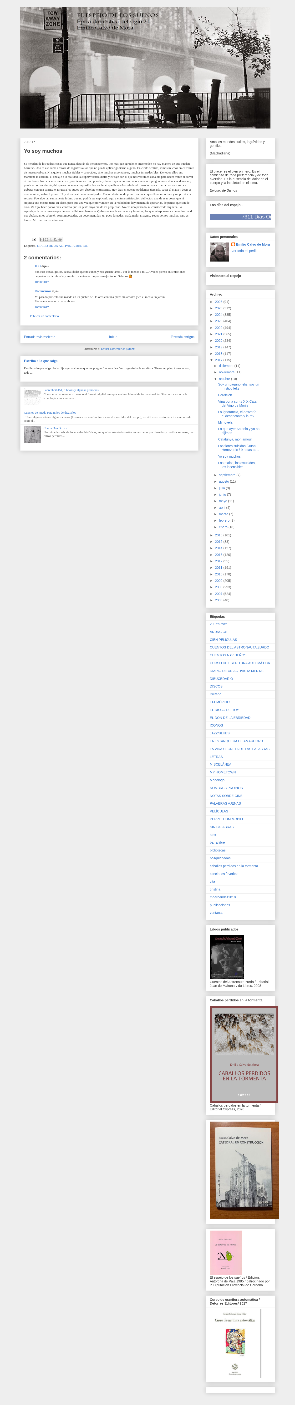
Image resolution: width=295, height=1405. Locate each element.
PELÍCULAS (219, 811)
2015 (219, 542)
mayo (223, 501)
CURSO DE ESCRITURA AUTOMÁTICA (240, 663)
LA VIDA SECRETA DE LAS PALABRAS (240, 749)
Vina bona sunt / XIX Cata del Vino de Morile (237, 403)
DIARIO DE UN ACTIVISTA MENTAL (62, 245)
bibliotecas (218, 850)
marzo (224, 514)
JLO (38, 266)
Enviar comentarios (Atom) (118, 349)
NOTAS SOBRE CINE (226, 796)
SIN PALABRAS (222, 827)
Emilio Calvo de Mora (253, 244)
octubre (225, 379)
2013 (219, 555)
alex (213, 835)
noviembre (227, 372)
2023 (219, 321)
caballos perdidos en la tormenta (234, 866)
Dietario (215, 694)
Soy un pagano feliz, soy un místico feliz (238, 386)
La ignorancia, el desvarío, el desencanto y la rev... (237, 414)
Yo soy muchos (229, 456)
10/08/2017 (42, 282)
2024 (219, 315)
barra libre (217, 842)
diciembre (226, 366)
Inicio (113, 337)
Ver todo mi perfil (243, 251)
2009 (219, 581)
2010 (219, 574)
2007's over (218, 624)
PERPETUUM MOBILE (227, 819)
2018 (219, 354)
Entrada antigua (182, 337)
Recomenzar (43, 291)
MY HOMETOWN (223, 772)
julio (222, 488)
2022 (219, 328)
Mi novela (225, 422)
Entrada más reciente (39, 337)
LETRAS (216, 757)
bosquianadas (220, 858)
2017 (219, 360)
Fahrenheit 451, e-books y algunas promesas (71, 390)
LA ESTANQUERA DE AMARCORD (236, 741)
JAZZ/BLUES (220, 733)
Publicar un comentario (44, 316)
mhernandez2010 (223, 897)
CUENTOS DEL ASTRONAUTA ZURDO (239, 647)
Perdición (225, 395)
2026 (219, 302)
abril (222, 508)
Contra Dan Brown (55, 428)
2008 (219, 587)
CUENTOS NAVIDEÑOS (228, 655)
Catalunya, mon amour (235, 439)
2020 (219, 340)
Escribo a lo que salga (41, 361)
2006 (219, 600)
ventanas (217, 913)
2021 (219, 334)
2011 (219, 567)
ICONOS (216, 725)
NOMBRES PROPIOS (226, 788)
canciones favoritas (224, 874)
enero (224, 527)
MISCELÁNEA (220, 764)
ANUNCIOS (219, 632)
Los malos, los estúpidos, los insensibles (236, 465)
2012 (219, 561)
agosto (224, 481)
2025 (219, 308)
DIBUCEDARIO (221, 679)
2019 (219, 347)
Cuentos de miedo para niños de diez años (50, 412)
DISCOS (216, 686)
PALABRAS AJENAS (225, 803)
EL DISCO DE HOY (224, 710)
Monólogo (217, 780)
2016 (219, 535)
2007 (219, 594)
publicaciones (220, 905)
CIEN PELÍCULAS (223, 640)
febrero (224, 520)
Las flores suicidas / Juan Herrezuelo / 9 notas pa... (238, 448)
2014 (219, 548)
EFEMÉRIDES (221, 702)
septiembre (227, 475)
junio (223, 494)
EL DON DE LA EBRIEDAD (230, 718)
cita (212, 881)
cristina (215, 889)
